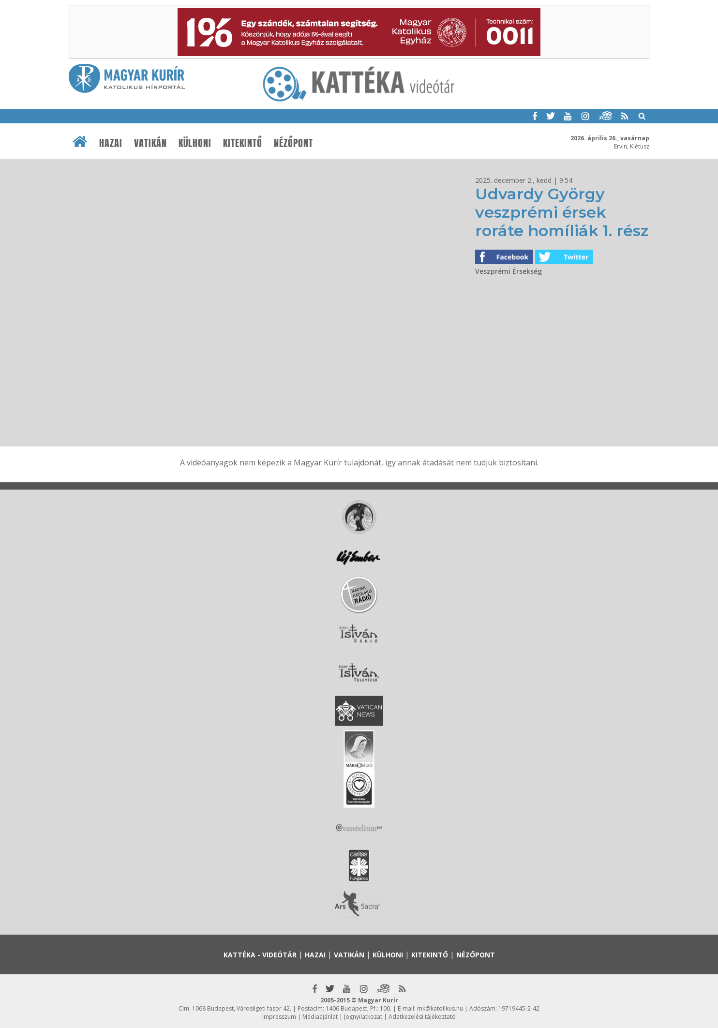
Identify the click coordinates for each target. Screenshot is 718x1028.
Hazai (110, 143)
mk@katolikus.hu (440, 1008)
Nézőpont (293, 143)
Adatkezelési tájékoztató (422, 1017)
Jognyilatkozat (363, 1017)
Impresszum (279, 1017)
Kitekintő (242, 143)
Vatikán (150, 143)
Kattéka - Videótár (260, 954)
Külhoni (195, 143)
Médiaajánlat (320, 1017)
